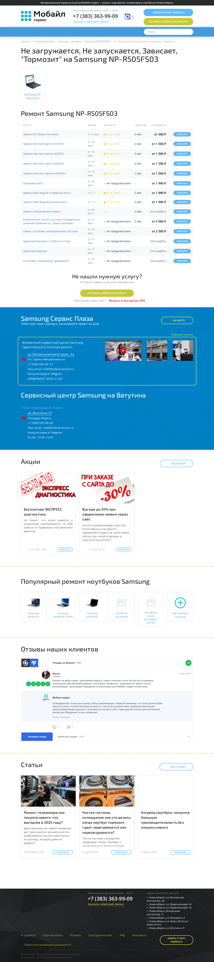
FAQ (122, 935)
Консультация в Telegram (45, 374)
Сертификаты (53, 935)
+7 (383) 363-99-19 (40, 364)
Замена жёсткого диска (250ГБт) (43, 143)
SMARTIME (42, 957)
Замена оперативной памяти (42, 211)
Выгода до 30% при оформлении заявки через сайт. (105, 514)
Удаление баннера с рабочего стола (46, 241)
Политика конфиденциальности (48, 944)
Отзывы (75, 935)
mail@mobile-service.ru (58, 369)
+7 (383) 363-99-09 (95, 15)
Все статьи (174, 767)
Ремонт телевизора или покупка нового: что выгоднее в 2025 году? (44, 817)
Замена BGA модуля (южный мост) (45, 202)
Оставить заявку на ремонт (107, 293)
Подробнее (65, 549)
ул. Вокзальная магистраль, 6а (51, 354)
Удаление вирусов (35, 251)
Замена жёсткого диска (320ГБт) (43, 153)
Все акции (175, 463)
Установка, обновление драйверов (45, 261)
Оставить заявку (168, 21)
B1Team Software (61, 957)
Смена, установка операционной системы (50, 231)
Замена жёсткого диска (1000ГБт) (44, 173)
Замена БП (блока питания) (40, 134)
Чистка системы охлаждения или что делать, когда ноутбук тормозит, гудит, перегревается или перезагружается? (106, 822)
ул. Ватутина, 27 (40, 413)
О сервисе (28, 935)
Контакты (139, 935)
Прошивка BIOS (33, 183)
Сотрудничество (100, 935)
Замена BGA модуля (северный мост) (47, 193)
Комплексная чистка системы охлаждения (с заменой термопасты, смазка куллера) (52, 221)
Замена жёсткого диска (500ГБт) (43, 163)
